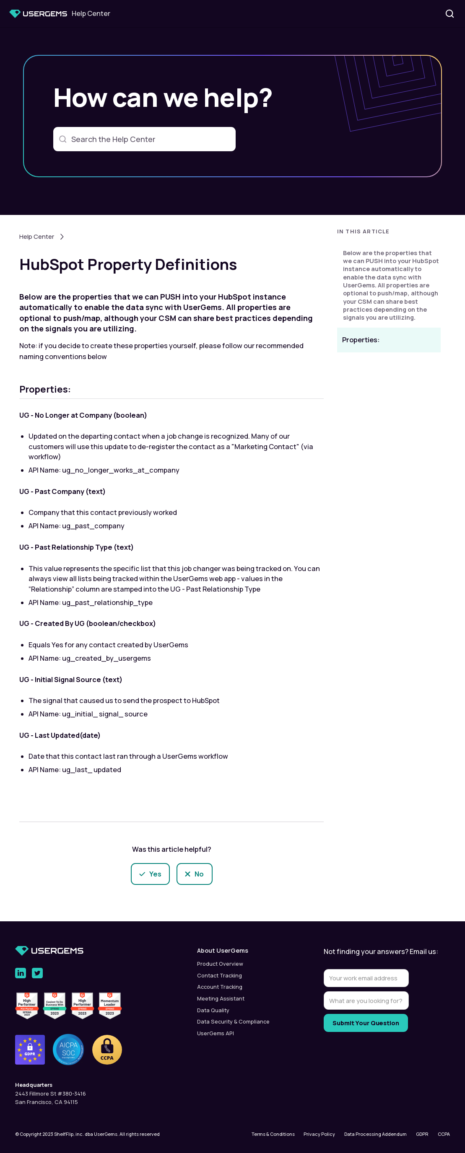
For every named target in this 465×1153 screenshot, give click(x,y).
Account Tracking (219, 986)
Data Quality (213, 1010)
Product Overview (220, 963)
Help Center (36, 236)
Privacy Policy (319, 1134)
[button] (389, 233)
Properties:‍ (361, 339)
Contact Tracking (219, 975)
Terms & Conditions (273, 1134)
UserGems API (215, 1033)
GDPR (422, 1134)
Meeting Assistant (220, 998)
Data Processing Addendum (375, 1134)
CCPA (444, 1134)
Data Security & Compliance (233, 1021)
